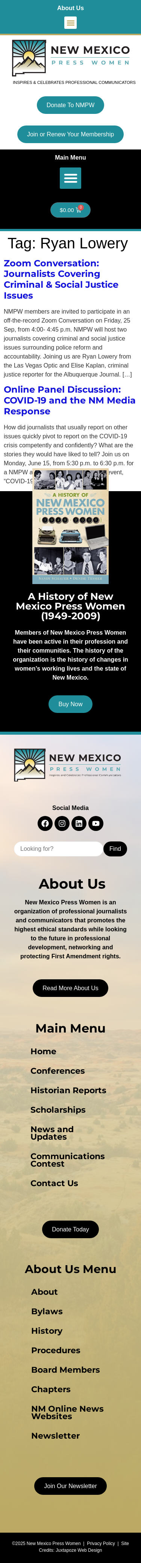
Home (43, 1051)
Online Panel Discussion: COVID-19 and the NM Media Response (70, 400)
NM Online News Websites (67, 1412)
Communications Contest (67, 1160)
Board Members (65, 1370)
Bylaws (47, 1311)
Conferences (57, 1071)
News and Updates (52, 1133)
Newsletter (55, 1436)
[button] (70, 22)
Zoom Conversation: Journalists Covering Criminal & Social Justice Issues (61, 279)
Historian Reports (68, 1090)
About (44, 1292)
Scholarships (58, 1110)
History (46, 1331)
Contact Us (54, 1183)
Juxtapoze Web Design (79, 1550)
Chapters (51, 1389)
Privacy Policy (101, 1543)
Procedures (55, 1350)
